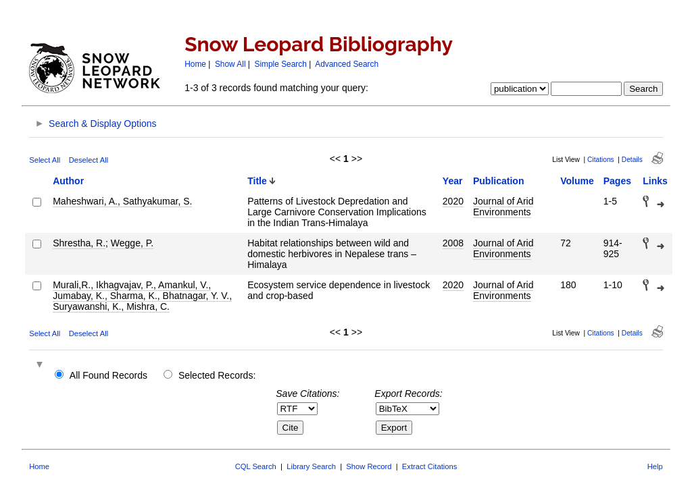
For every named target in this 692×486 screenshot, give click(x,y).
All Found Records (108, 375)
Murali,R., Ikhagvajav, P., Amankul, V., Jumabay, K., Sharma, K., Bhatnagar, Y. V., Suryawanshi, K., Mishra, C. (142, 295)
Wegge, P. (132, 243)
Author (68, 181)
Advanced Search (346, 64)
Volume (577, 181)
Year (453, 181)
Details (632, 159)
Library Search (311, 466)
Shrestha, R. (79, 243)
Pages (617, 181)
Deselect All (88, 160)
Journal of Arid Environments (503, 206)
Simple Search (281, 64)
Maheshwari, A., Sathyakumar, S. (122, 201)
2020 (453, 201)
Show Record (368, 466)
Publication (498, 181)
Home (195, 64)
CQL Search (255, 466)
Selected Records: (216, 375)
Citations (600, 159)
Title (257, 181)
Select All (44, 160)
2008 (453, 243)
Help (655, 466)
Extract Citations (429, 466)
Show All (230, 64)
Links (655, 181)
